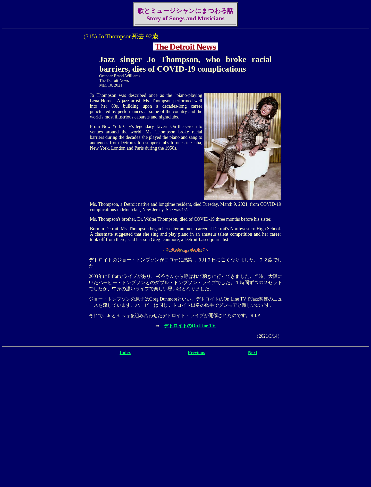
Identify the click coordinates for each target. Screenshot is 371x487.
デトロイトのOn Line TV (190, 325)
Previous (196, 352)
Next (252, 352)
